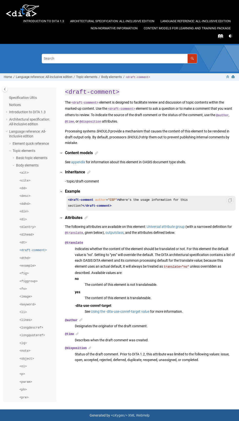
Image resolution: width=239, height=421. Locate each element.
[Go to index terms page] (221, 37)
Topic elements (87, 77)
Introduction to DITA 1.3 (43, 21)
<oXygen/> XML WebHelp (130, 415)
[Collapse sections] (228, 77)
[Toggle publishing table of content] (4, 89)
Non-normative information (114, 28)
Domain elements (26, 392)
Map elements (23, 378)
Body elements (111, 77)
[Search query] (119, 58)
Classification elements (30, 400)
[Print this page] (233, 77)
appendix (78, 162)
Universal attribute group (166, 227)
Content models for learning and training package (187, 28)
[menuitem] (43, 21)
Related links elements (33, 371)
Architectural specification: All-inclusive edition (112, 21)
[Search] (192, 58)
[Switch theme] (231, 36)
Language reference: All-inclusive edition (195, 21)
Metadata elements (27, 385)
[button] (14, 363)
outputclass (114, 233)
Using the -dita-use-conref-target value (120, 311)
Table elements (27, 364)
